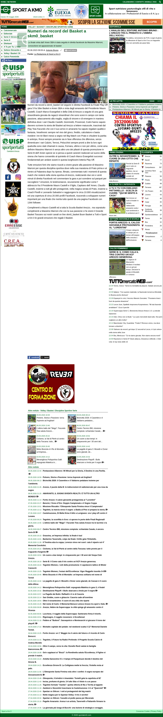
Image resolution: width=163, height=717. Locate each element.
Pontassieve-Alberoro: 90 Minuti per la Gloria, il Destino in (136, 109)
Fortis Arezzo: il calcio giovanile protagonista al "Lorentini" (69, 500)
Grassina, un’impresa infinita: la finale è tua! (62, 536)
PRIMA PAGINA (116, 152)
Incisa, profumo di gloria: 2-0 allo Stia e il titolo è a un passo (69, 681)
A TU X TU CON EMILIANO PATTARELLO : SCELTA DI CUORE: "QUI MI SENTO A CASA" (123, 192)
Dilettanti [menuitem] (6, 43)
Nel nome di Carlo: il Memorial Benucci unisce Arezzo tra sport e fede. (74, 604)
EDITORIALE (115, 27)
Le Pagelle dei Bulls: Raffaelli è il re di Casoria (63, 594)
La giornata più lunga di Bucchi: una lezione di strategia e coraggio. (73, 708)
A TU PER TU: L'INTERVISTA (122, 184)
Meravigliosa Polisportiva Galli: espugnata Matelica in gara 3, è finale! (74, 587)
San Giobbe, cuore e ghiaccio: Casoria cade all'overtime (68, 597)
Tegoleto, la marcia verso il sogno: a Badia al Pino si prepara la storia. (74, 510)
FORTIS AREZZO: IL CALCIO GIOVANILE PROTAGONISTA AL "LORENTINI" (124, 225)
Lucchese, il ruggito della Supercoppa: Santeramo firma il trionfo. (72, 614)
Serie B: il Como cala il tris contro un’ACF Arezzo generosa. (69, 561)
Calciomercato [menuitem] (9, 30)
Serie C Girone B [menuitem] (10, 37)
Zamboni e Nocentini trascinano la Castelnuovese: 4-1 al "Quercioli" (73, 688)
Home (4, 27)
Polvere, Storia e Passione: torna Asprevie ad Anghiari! (67, 477)
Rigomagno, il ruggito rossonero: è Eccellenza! (64, 617)
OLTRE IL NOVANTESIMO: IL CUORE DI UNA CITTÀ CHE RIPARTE (124, 158)
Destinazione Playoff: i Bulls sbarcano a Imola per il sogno (69, 591)
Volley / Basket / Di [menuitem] (10, 53)
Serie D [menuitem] (5, 40)
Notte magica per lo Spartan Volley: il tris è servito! (65, 695)
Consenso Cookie (143, 711)
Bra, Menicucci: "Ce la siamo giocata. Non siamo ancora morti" (137, 335)
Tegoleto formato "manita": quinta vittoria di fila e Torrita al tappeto (73, 685)
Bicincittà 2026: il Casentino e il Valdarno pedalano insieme (137, 104)
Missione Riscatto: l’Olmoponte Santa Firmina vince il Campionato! (73, 506)
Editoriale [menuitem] (6, 34)
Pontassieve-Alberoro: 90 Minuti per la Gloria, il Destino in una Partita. (74, 471)
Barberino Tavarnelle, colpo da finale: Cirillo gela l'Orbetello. (70, 539)
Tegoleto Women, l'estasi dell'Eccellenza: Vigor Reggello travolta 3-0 (73, 571)
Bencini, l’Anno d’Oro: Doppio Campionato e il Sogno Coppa (70, 503)
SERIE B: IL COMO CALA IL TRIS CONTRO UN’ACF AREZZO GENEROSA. (124, 254)
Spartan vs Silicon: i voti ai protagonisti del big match (67, 691)
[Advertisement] (135, 77)
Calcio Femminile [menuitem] (10, 57)
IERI (159, 101)
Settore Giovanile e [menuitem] (11, 50)
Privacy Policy (156, 711)
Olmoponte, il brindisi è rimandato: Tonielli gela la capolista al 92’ (72, 678)
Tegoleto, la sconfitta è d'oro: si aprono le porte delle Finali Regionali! (74, 519)
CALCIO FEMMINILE (119, 248)
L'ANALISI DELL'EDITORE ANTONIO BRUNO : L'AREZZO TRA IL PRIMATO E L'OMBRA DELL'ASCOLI (133, 33)
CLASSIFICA (147, 152)
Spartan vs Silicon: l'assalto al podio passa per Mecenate (68, 698)
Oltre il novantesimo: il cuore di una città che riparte (66, 601)
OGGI (151, 101)
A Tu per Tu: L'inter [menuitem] (11, 47)
